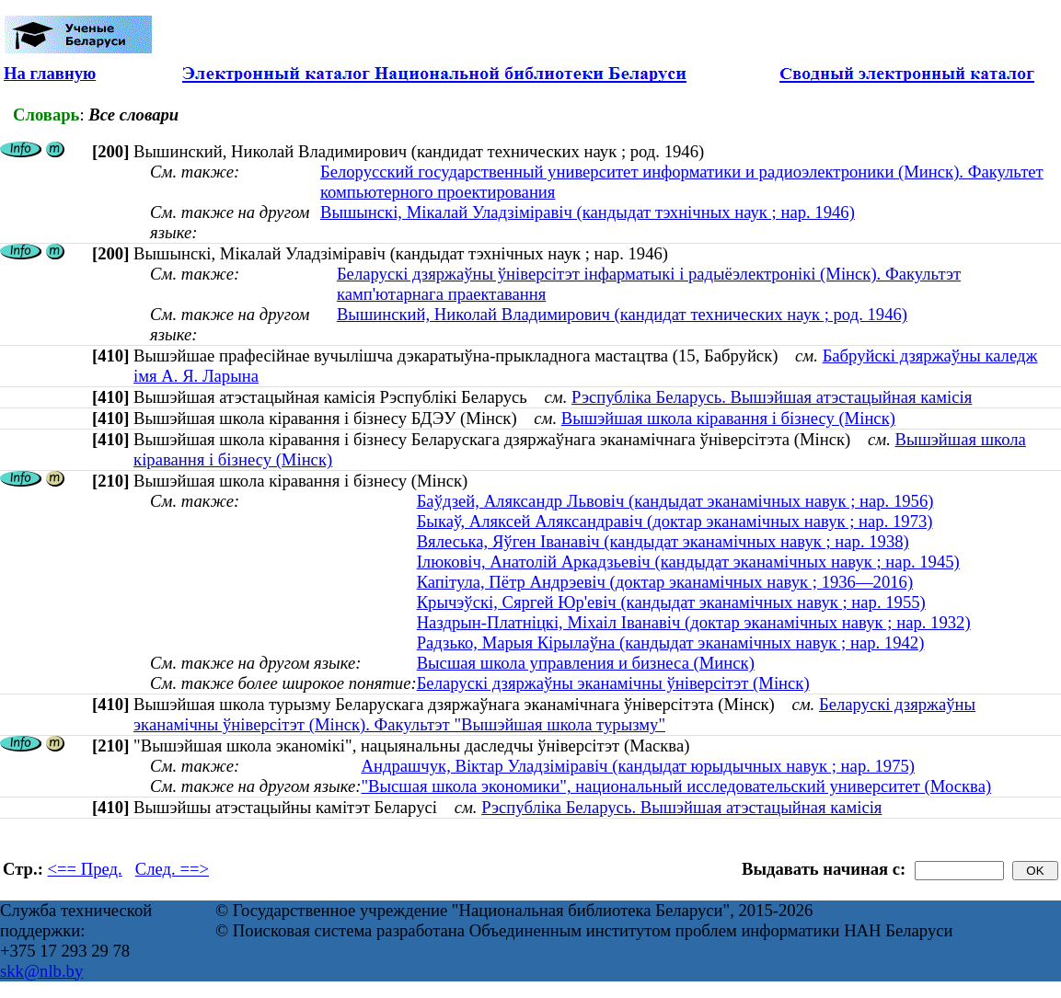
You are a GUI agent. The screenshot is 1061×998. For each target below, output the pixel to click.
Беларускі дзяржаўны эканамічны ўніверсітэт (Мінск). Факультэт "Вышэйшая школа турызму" (554, 714)
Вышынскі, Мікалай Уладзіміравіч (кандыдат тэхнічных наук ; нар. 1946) (587, 212)
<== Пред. (85, 868)
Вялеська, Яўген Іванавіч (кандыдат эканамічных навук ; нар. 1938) (663, 541)
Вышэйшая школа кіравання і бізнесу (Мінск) (728, 418)
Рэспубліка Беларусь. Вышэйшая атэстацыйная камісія (771, 397)
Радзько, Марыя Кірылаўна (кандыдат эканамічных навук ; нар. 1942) (671, 642)
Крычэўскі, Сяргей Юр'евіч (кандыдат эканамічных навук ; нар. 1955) (671, 602)
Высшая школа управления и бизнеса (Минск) (586, 662)
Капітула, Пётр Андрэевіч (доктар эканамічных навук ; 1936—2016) (665, 581)
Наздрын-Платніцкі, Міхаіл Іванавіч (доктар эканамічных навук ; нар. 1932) (694, 622)
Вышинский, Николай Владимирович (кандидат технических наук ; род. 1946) (622, 314)
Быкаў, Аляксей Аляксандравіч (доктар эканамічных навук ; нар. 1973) (675, 521)
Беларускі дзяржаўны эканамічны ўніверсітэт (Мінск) (613, 683)
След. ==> (172, 868)
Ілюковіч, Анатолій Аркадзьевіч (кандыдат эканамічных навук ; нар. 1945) (688, 561)
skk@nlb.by (41, 971)
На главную (50, 73)
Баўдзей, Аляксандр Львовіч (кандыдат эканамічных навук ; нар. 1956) (675, 500)
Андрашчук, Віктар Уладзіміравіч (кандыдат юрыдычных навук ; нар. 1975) (638, 765)
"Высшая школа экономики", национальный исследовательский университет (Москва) (676, 786)
